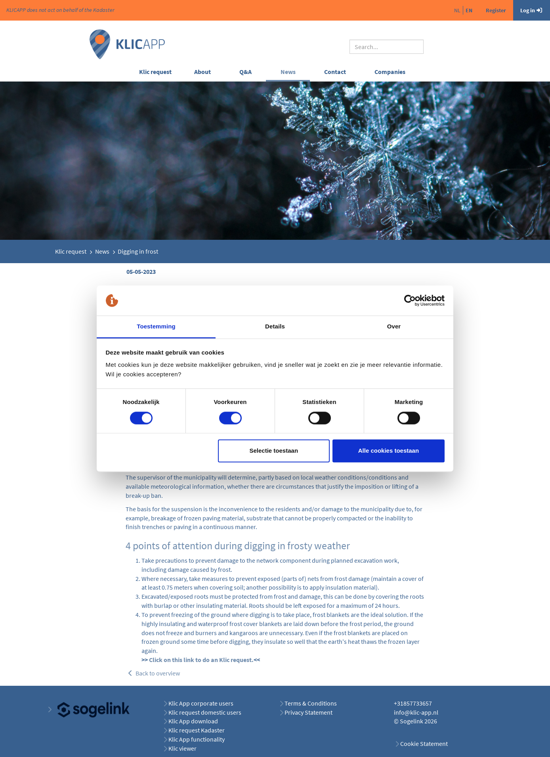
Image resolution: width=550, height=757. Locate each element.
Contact (335, 72)
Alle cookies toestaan (388, 451)
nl (457, 10)
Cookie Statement (424, 744)
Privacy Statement (308, 712)
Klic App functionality (196, 739)
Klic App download (193, 721)
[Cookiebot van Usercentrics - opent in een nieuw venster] (410, 300)
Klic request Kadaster (196, 730)
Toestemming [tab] (156, 326)
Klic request (155, 72)
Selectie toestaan (274, 451)
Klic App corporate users (200, 703)
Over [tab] (394, 326)
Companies (389, 72)
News (288, 72)
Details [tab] (275, 326)
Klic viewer (182, 748)
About (202, 72)
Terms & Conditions (311, 703)
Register (496, 10)
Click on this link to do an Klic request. (201, 660)
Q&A (245, 72)
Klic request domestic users (204, 712)
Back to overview (153, 673)
